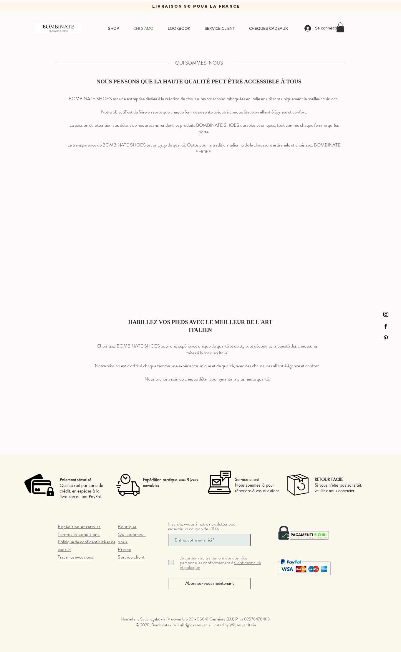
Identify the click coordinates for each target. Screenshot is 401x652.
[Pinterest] (385, 338)
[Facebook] (385, 326)
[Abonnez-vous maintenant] (209, 583)
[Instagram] (385, 314)
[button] (340, 27)
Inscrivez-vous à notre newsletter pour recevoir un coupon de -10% (202, 526)
